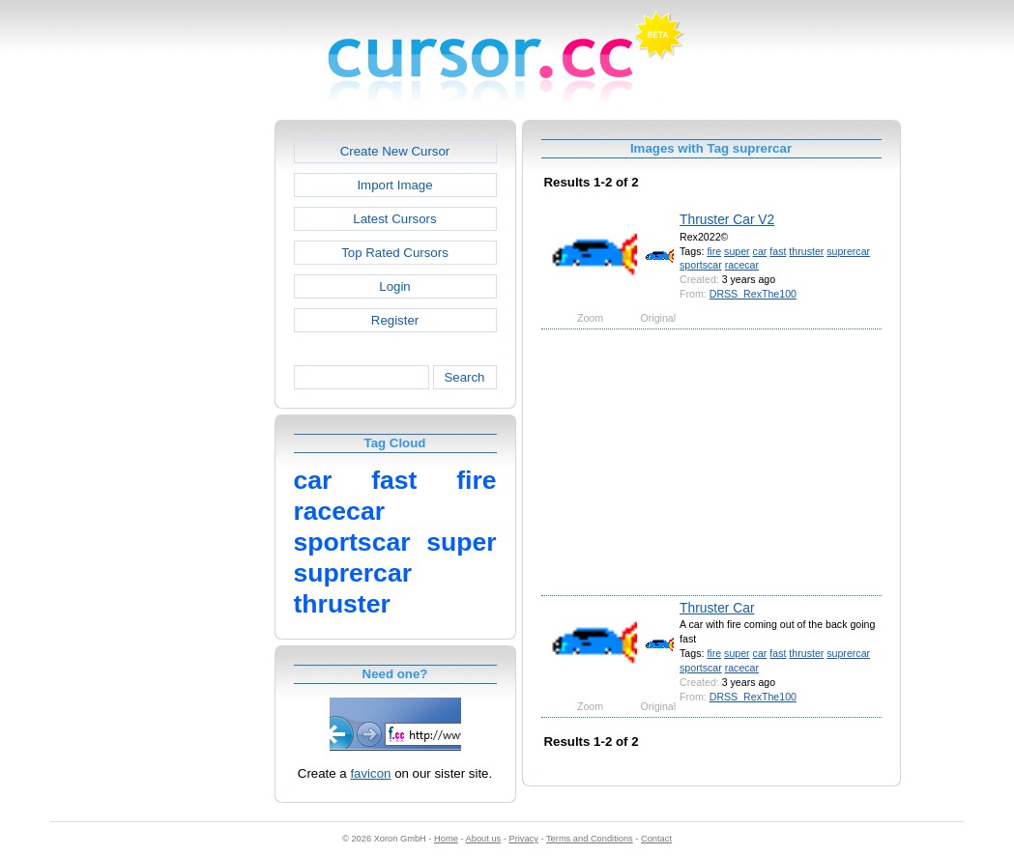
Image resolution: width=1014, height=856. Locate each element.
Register (395, 320)
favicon (370, 773)
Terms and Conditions (589, 838)
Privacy (522, 838)
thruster (806, 251)
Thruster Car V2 (727, 219)
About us (484, 838)
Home (446, 838)
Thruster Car (717, 607)
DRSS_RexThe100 (753, 294)
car (760, 251)
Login (394, 286)
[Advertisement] (191, 409)
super (737, 251)
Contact (656, 838)
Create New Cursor (395, 151)
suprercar (848, 251)
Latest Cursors (394, 219)
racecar (742, 265)
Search (464, 377)
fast (777, 251)
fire (714, 251)
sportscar (701, 265)
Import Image (394, 185)
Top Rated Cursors (395, 252)
